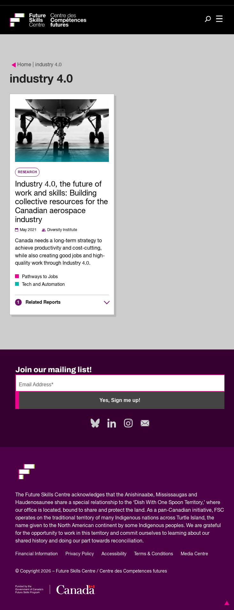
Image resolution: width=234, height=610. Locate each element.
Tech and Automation (43, 284)
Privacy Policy (79, 554)
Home (21, 65)
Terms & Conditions (153, 554)
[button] (225, 603)
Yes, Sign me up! (119, 400)
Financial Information (36, 554)
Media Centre (194, 554)
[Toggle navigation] (219, 19)
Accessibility (114, 554)
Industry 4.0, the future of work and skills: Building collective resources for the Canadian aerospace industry (61, 202)
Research (27, 172)
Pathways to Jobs (40, 277)
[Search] (208, 19)
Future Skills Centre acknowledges (65, 495)
